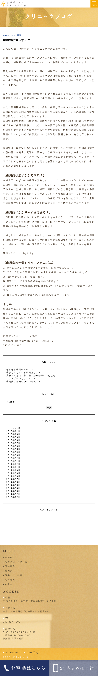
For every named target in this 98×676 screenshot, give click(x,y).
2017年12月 (13, 464)
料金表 (8, 584)
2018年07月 (13, 443)
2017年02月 (13, 494)
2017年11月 (13, 467)
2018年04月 (13, 452)
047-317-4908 (11, 622)
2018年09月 (13, 437)
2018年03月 (13, 455)
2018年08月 (13, 440)
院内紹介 (10, 571)
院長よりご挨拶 (13, 575)
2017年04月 (13, 488)
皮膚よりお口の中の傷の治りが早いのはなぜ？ (32, 375)
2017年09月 (13, 473)
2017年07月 (13, 479)
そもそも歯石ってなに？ (19, 369)
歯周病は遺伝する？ (17, 40)
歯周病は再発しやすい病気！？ (23, 381)
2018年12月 (13, 428)
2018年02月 (13, 458)
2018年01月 (13, 461)
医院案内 (10, 566)
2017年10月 (13, 470)
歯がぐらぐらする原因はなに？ (23, 372)
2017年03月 (13, 491)
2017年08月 (13, 476)
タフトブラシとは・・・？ (21, 378)
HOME (9, 557)
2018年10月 (13, 434)
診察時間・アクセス (16, 562)
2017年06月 (13, 482)
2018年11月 (13, 431)
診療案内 (10, 580)
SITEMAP (12, 652)
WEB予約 (32, 652)
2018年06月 (13, 446)
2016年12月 (13, 497)
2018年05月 (13, 449)
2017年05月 (13, 485)
